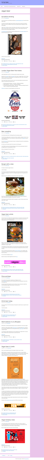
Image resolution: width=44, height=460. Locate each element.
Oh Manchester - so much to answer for (14, 339)
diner (24, 327)
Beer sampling (6, 131)
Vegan (22, 63)
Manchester (4, 340)
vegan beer (15, 64)
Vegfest (5, 281)
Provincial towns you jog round (13, 294)
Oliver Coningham (18, 250)
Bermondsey (4, 450)
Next (12, 455)
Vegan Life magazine (20, 270)
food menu (5, 64)
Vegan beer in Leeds (8, 346)
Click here (3, 88)
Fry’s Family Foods (4, 31)
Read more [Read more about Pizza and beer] (3, 289)
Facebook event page (9, 400)
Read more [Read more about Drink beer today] (3, 309)
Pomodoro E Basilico (23, 31)
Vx (5, 27)
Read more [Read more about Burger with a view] (3, 202)
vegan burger (22, 208)
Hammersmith (9, 208)
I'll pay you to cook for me (5, 156)
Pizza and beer (6, 276)
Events (2, 6)
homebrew (3, 315)
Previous (3, 455)
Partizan (9, 450)
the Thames (15, 208)
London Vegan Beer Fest (19, 20)
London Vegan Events (18, 63)
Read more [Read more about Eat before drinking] (3, 58)
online (11, 254)
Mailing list (23, 6)
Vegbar (24, 138)
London (7, 450)
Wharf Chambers (13, 315)
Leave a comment (4, 65)
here (16, 256)
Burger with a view (7, 164)
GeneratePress (27, 458)
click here (5, 141)
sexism (12, 270)
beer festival (4, 413)
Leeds (6, 315)
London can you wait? (12, 63)
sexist (13, 270)
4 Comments (4, 295)
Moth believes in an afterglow (11, 322)
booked (7, 76)
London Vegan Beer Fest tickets (12, 70)
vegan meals (21, 328)
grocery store (15, 327)
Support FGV (18, 6)
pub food (12, 208)
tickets (10, 125)
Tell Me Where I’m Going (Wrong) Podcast (9, 6)
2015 (3, 64)
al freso (3, 208)
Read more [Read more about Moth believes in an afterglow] (3, 334)
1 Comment (4, 451)
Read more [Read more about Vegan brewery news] (3, 444)
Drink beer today (7, 301)
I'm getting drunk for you (5, 63)
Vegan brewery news (8, 420)
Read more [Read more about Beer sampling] (3, 151)
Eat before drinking (8, 17)
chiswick (6, 208)
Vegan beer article (7, 214)
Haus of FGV (4, 124)
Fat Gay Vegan (5, 2)
